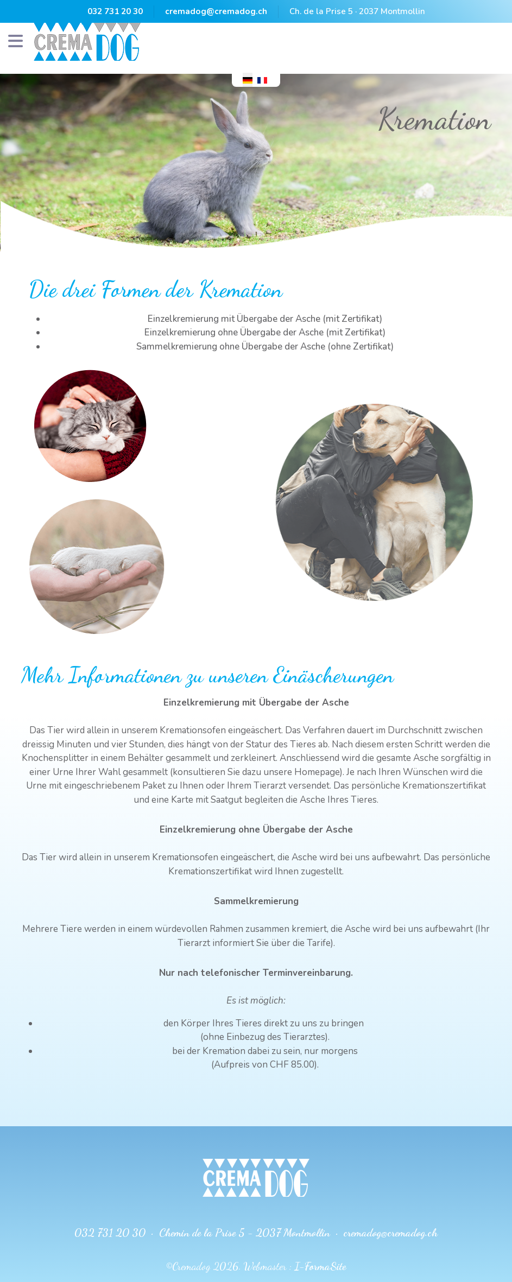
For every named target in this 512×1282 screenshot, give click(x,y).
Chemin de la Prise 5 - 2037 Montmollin (244, 1232)
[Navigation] (15, 42)
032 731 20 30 (115, 11)
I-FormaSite (320, 1266)
